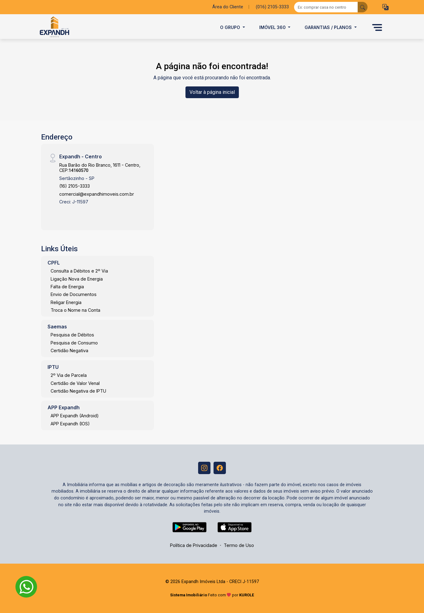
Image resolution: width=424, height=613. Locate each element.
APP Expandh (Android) (75, 415)
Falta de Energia (67, 286)
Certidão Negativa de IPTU (78, 391)
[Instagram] (204, 468)
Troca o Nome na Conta (75, 310)
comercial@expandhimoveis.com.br (96, 194)
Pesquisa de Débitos (72, 334)
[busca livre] (363, 7)
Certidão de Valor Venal (75, 383)
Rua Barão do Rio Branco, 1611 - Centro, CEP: (99, 167)
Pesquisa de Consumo (74, 342)
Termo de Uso (239, 545)
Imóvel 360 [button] (273, 27)
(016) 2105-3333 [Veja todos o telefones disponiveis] (272, 7)
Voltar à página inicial (212, 92)
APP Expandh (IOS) (70, 423)
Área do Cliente (227, 7)
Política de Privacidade (193, 545)
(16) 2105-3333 (74, 186)
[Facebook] (220, 468)
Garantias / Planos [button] (329, 27)
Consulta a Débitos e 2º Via (79, 270)
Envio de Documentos (74, 294)
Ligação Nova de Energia (77, 278)
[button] (385, 7)
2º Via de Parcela (69, 375)
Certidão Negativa (69, 350)
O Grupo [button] (230, 27)
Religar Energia (66, 302)
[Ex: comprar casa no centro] (326, 7)
